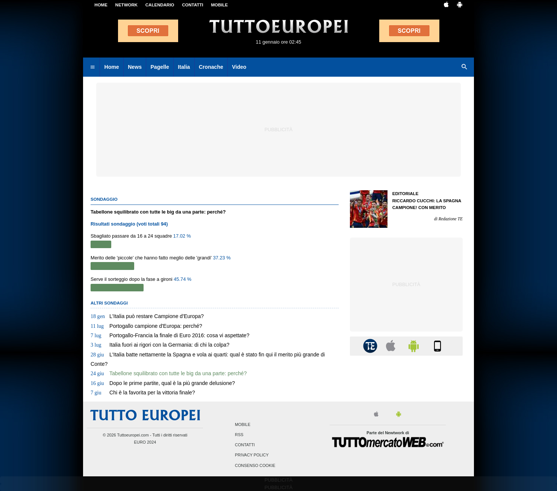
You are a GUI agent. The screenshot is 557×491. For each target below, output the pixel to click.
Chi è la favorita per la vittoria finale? (143, 392)
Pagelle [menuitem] (159, 67)
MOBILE (219, 5)
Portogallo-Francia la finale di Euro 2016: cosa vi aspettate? (170, 335)
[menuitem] (92, 67)
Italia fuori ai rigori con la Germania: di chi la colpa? (160, 345)
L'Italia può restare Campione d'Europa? (147, 316)
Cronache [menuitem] (211, 67)
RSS (239, 434)
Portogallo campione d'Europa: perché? (146, 326)
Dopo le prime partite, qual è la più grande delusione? (163, 383)
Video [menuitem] (239, 67)
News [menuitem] (135, 67)
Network (126, 5)
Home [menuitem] (111, 67)
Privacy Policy (252, 455)
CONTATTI (192, 5)
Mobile (242, 424)
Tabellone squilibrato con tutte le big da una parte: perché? (169, 373)
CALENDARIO (159, 5)
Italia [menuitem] (184, 67)
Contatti (245, 445)
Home (100, 5)
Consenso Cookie (255, 465)
